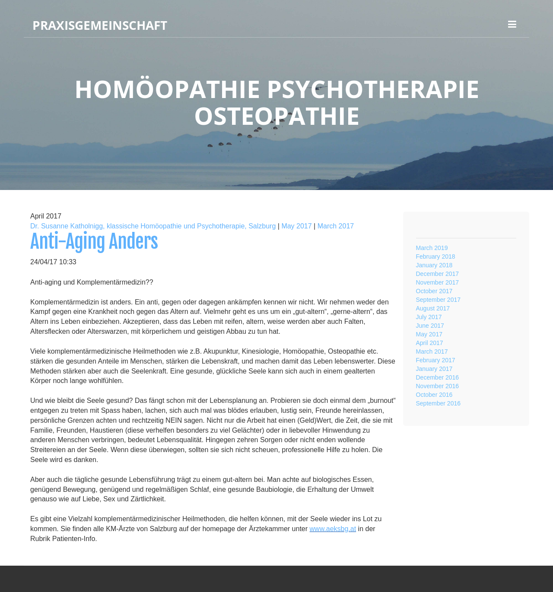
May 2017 (296, 226)
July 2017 (429, 316)
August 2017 (433, 308)
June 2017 (430, 325)
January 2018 (434, 265)
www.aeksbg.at (333, 528)
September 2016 (438, 403)
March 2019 (432, 247)
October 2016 (434, 394)
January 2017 (434, 368)
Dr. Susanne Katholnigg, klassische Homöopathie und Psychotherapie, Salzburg (153, 226)
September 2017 (438, 299)
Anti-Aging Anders (94, 241)
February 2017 (435, 360)
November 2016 (437, 386)
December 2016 (437, 377)
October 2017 (434, 291)
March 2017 (336, 226)
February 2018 (435, 256)
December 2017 (437, 273)
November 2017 (437, 282)
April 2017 (429, 342)
